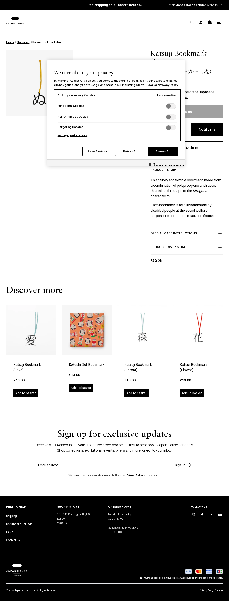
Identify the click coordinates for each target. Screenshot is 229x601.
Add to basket (25, 393)
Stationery (23, 42)
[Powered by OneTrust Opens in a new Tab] (165, 163)
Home (10, 42)
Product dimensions (187, 247)
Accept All (163, 151)
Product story (187, 170)
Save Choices (97, 151)
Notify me (207, 129)
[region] (116, 113)
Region (187, 261)
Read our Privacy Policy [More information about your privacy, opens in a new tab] (162, 85)
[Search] (191, 22)
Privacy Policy (135, 475)
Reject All (130, 151)
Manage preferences (72, 135)
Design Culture (215, 590)
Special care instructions (187, 233)
